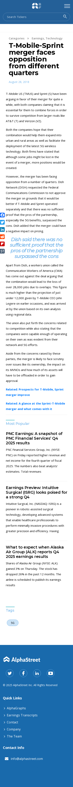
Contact (12, 722)
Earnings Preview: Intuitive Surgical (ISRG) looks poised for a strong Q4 (36, 492)
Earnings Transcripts (22, 715)
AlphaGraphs (16, 708)
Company (14, 729)
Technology (54, 38)
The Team (14, 736)
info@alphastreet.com (27, 759)
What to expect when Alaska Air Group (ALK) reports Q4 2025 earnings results (35, 552)
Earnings (38, 38)
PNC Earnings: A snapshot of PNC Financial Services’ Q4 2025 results (34, 438)
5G (12, 623)
